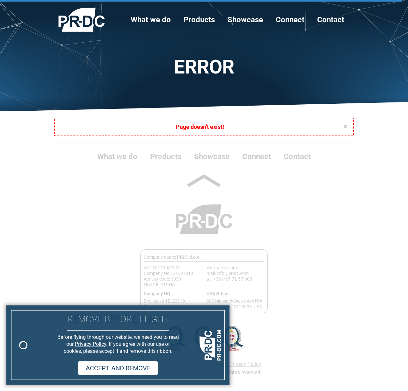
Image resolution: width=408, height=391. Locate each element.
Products (199, 19)
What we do (151, 19)
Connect (290, 19)
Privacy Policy (245, 364)
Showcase (245, 19)
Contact (330, 19)
